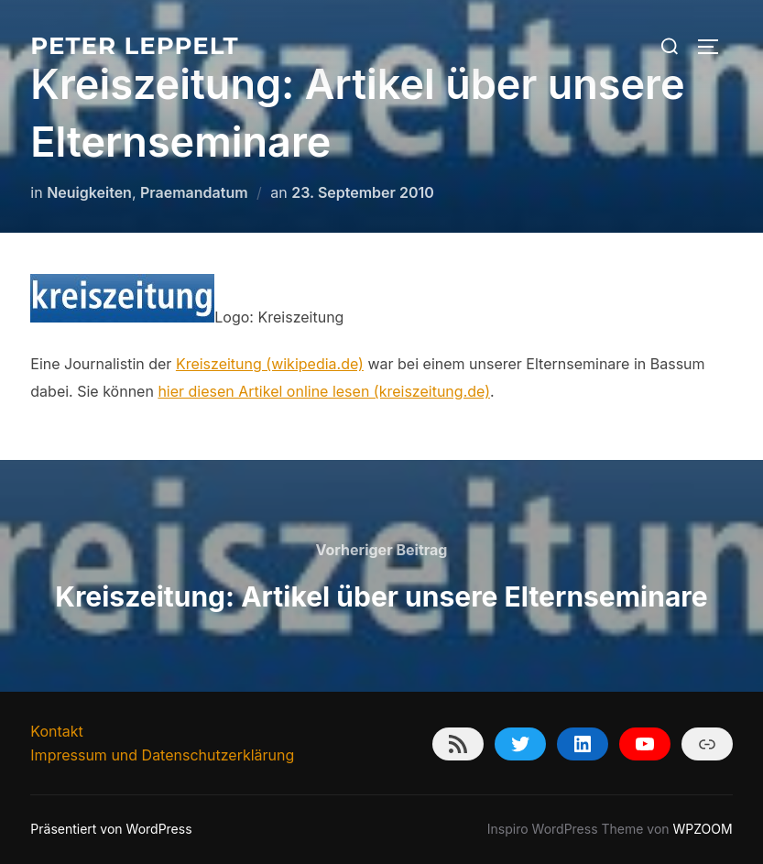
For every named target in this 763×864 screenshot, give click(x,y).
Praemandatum (194, 192)
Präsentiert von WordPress (110, 829)
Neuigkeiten (89, 192)
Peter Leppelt (134, 45)
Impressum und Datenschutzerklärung (162, 755)
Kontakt (56, 731)
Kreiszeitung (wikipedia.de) (270, 364)
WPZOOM (703, 829)
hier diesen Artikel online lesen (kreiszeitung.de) (324, 391)
